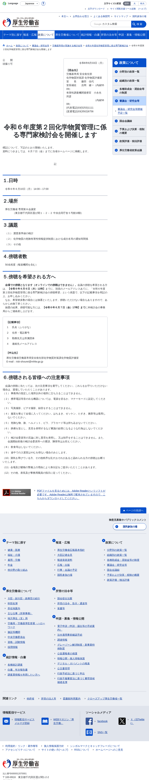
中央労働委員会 (16, 629)
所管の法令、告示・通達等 (72, 595)
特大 (142, 3)
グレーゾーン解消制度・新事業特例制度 (76, 635)
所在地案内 (14, 600)
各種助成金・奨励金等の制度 (131, 90)
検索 (140, 23)
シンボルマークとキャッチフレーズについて (95, 735)
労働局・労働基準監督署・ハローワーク (26, 617)
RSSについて (81, 738)
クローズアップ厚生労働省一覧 (104, 687)
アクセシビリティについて (20, 738)
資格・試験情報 (16, 634)
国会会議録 (125, 121)
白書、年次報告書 (18, 658)
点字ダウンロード (96, 8)
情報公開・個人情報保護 (71, 647)
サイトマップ (121, 16)
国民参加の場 (139, 16)
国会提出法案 (64, 590)
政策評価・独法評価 (130, 141)
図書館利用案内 (71, 687)
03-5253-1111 (23, 770)
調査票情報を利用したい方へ (24, 663)
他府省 (30, 687)
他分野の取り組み (18, 566)
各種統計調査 (15, 653)
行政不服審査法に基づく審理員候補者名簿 (76, 669)
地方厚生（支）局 (18, 610)
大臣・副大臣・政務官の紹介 (24, 590)
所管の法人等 (48, 687)
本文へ (64, 16)
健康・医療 (14, 546)
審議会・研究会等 (129, 100)
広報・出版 (63, 561)
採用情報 (13, 639)
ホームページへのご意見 (109, 738)
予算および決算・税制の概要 (131, 131)
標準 (127, 3)
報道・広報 (64, 540)
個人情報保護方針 (54, 735)
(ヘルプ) (142, 8)
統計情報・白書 (18, 647)
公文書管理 (63, 657)
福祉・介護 (14, 551)
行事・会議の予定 (67, 566)
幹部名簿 (13, 595)
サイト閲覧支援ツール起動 (123, 8)
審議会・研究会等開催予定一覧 (130, 111)
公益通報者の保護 (67, 642)
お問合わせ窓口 (81, 16)
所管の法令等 (65, 584)
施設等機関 (14, 624)
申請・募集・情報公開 (71, 609)
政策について (128, 63)
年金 (10, 561)
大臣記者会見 (64, 551)
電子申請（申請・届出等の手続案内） (76, 617)
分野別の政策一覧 (129, 71)
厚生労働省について (20, 584)
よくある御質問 (101, 16)
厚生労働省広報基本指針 (71, 546)
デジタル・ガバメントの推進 (73, 652)
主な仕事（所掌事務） (20, 605)
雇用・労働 (14, 556)
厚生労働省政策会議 (130, 150)
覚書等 (61, 600)
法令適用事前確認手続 (69, 623)
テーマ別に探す (18, 540)
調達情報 (62, 628)
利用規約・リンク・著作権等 (21, 735)
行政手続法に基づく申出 (71, 662)
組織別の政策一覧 (129, 80)
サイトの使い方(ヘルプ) (54, 738)
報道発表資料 (64, 556)
